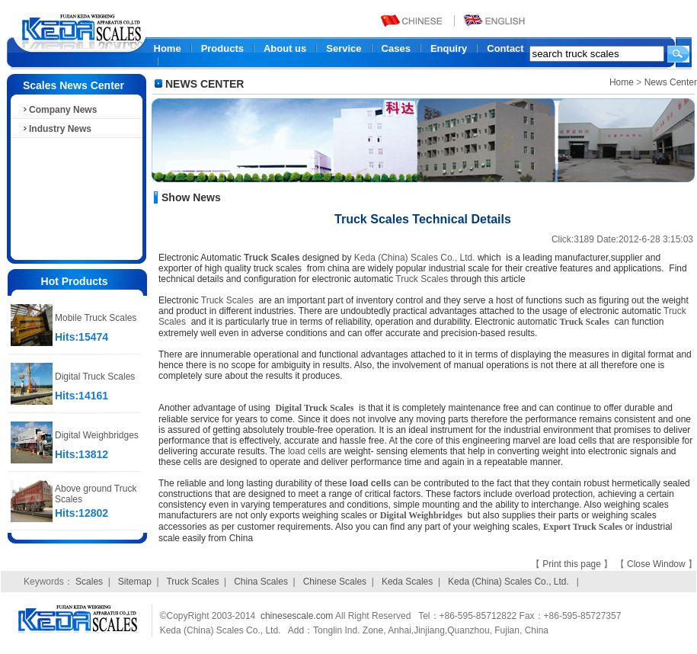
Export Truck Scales (582, 526)
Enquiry (448, 48)
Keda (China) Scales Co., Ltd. (414, 257)
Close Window (657, 564)
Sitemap (135, 581)
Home (167, 48)
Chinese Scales (334, 581)
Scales (89, 581)
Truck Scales (271, 257)
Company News (59, 109)
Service (343, 48)
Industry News (56, 128)
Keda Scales (407, 581)
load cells (307, 451)
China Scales (261, 581)
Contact (505, 48)
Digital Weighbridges (97, 435)
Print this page (572, 564)
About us (285, 48)
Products (222, 48)
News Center (670, 82)
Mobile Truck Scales (95, 318)
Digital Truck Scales (95, 376)
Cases (396, 48)
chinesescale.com (297, 616)
